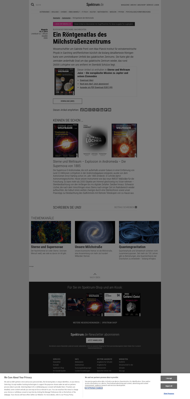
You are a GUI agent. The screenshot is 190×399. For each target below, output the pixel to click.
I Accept (169, 380)
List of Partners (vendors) (93, 390)
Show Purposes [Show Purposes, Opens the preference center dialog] (169, 395)
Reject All (169, 388)
